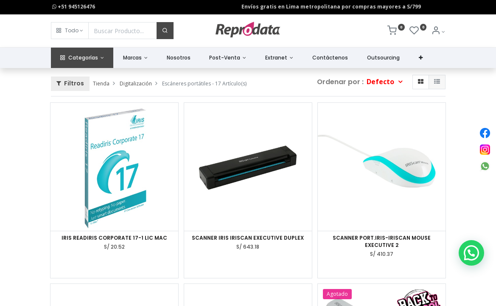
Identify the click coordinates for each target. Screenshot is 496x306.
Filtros (70, 83)
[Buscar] (165, 30)
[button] (70, 30)
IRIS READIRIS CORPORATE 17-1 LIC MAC (114, 238)
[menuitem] (178, 58)
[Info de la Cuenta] (438, 31)
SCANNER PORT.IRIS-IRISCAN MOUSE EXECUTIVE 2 (382, 242)
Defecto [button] (381, 81)
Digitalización (136, 83)
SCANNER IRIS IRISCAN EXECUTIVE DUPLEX (248, 238)
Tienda (101, 83)
